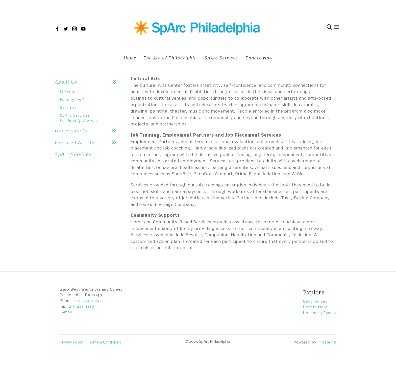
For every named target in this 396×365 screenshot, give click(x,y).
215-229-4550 (87, 301)
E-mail (66, 312)
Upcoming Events (319, 313)
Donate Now (259, 57)
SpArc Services (221, 57)
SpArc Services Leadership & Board (79, 118)
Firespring (327, 342)
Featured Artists (87, 142)
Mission (68, 91)
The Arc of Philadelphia (170, 57)
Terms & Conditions (104, 342)
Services (68, 107)
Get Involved (315, 302)
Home (130, 57)
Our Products (87, 130)
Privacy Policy (71, 342)
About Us (87, 82)
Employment (72, 99)
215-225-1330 (81, 307)
